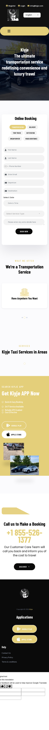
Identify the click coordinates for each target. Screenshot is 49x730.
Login (21, 6)
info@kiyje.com (35, 6)
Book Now (24, 231)
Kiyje (31, 609)
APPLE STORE (24, 639)
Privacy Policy (7, 657)
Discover (24, 566)
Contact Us (6, 653)
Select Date (8, 197)
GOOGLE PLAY (14, 425)
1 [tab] (22, 317)
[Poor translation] (8, 686)
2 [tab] (24, 317)
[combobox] (32, 15)
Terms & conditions (9, 662)
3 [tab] (26, 317)
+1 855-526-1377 (24, 536)
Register (11, 6)
